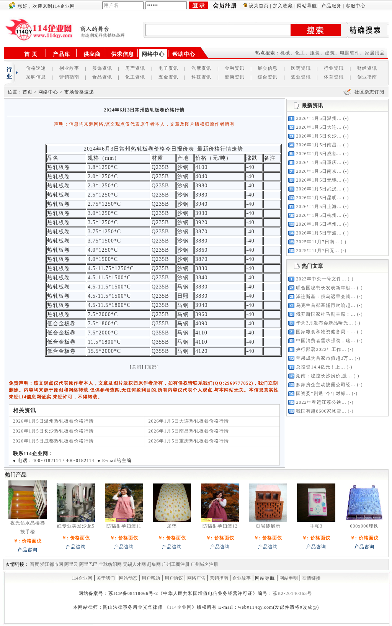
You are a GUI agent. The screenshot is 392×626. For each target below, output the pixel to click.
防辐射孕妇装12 (220, 526)
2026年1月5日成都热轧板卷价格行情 (53, 441)
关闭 (137, 367)
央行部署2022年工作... (321, 349)
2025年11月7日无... (317, 250)
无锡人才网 (134, 564)
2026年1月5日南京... (318, 171)
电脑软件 (350, 53)
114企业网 (82, 578)
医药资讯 (301, 68)
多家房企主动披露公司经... (325, 384)
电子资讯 (168, 68)
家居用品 (375, 53)
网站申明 (288, 578)
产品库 (61, 54)
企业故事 (241, 578)
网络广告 (196, 578)
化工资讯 (135, 77)
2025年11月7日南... (317, 241)
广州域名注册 (204, 564)
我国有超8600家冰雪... (321, 411)
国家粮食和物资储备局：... (325, 331)
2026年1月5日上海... (318, 206)
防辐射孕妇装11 (124, 526)
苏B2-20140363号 (292, 593)
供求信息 (122, 54)
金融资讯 (235, 68)
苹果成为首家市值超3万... (324, 358)
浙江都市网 (51, 564)
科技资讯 (201, 77)
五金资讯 (168, 77)
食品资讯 (102, 77)
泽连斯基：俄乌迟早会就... (325, 296)
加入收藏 (283, 5)
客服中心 (356, 5)
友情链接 (311, 578)
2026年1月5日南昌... (318, 144)
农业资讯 (301, 77)
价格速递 (36, 68)
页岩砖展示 (268, 526)
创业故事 (69, 68)
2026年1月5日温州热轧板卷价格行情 (53, 421)
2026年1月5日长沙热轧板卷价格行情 (53, 431)
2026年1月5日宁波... (318, 233)
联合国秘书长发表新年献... (325, 287)
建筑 (330, 53)
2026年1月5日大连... (318, 127)
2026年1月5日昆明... (318, 197)
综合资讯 (268, 77)
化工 (300, 53)
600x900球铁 (364, 526)
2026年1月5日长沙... (318, 136)
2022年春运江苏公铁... (321, 402)
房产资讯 (135, 68)
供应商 (92, 54)
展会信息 (268, 68)
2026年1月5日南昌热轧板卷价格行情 (188, 431)
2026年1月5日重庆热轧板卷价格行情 (188, 441)
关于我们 (105, 578)
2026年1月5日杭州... (318, 215)
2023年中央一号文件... (321, 279)
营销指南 (69, 77)
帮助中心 (183, 54)
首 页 (31, 54)
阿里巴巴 (88, 564)
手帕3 (316, 526)
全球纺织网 (110, 564)
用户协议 (174, 578)
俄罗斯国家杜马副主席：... (325, 314)
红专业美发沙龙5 (76, 526)
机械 (285, 53)
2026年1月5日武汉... (318, 189)
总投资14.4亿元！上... (320, 367)
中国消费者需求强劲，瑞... (325, 340)
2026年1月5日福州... (318, 224)
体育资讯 (334, 77)
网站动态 (128, 578)
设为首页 (259, 5)
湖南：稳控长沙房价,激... (324, 376)
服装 (315, 53)
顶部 (152, 367)
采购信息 (36, 77)
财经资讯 (367, 68)
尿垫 (172, 526)
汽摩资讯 (201, 68)
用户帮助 (151, 578)
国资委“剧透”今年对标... (323, 393)
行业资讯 (334, 68)
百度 (34, 564)
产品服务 (331, 5)
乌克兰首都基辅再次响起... (325, 305)
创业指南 (367, 77)
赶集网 (154, 564)
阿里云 (71, 564)
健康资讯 (235, 77)
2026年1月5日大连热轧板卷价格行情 (188, 421)
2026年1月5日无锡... (318, 180)
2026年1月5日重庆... (318, 162)
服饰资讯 (102, 68)
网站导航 (307, 5)
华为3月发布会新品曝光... (324, 323)
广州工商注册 (175, 564)
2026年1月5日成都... (318, 153)
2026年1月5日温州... (318, 118)
